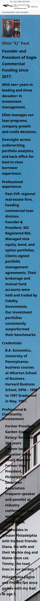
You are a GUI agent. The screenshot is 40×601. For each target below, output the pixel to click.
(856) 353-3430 (24, 1)
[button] (33, 7)
